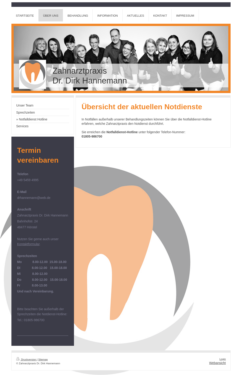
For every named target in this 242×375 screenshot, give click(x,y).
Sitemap (43, 359)
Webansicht (217, 363)
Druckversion (26, 359)
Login (222, 359)
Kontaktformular (28, 244)
